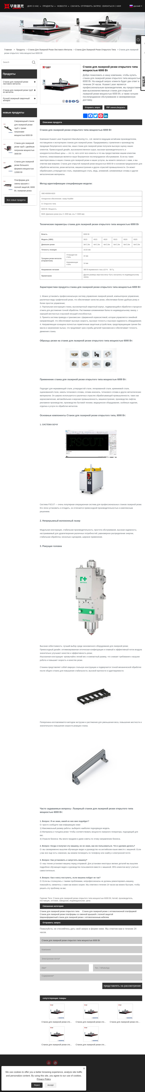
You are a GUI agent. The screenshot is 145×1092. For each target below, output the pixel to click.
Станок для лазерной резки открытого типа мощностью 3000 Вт (92, 1022)
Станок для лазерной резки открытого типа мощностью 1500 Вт (58, 1022)
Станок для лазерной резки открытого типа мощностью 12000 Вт (126, 1022)
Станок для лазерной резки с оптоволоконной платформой (109, 911)
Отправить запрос (92, 107)
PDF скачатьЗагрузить (115, 107)
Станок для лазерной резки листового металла (50, 50)
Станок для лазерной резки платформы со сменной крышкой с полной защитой (76, 914)
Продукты (20, 50)
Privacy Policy (44, 1079)
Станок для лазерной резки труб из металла (18, 91)
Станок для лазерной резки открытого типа (95, 50)
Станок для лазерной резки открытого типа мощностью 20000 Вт (58, 1044)
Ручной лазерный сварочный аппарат (16, 99)
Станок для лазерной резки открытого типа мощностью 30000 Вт (92, 1044)
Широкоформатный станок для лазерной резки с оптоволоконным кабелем (74, 917)
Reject (37, 1085)
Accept (50, 1085)
